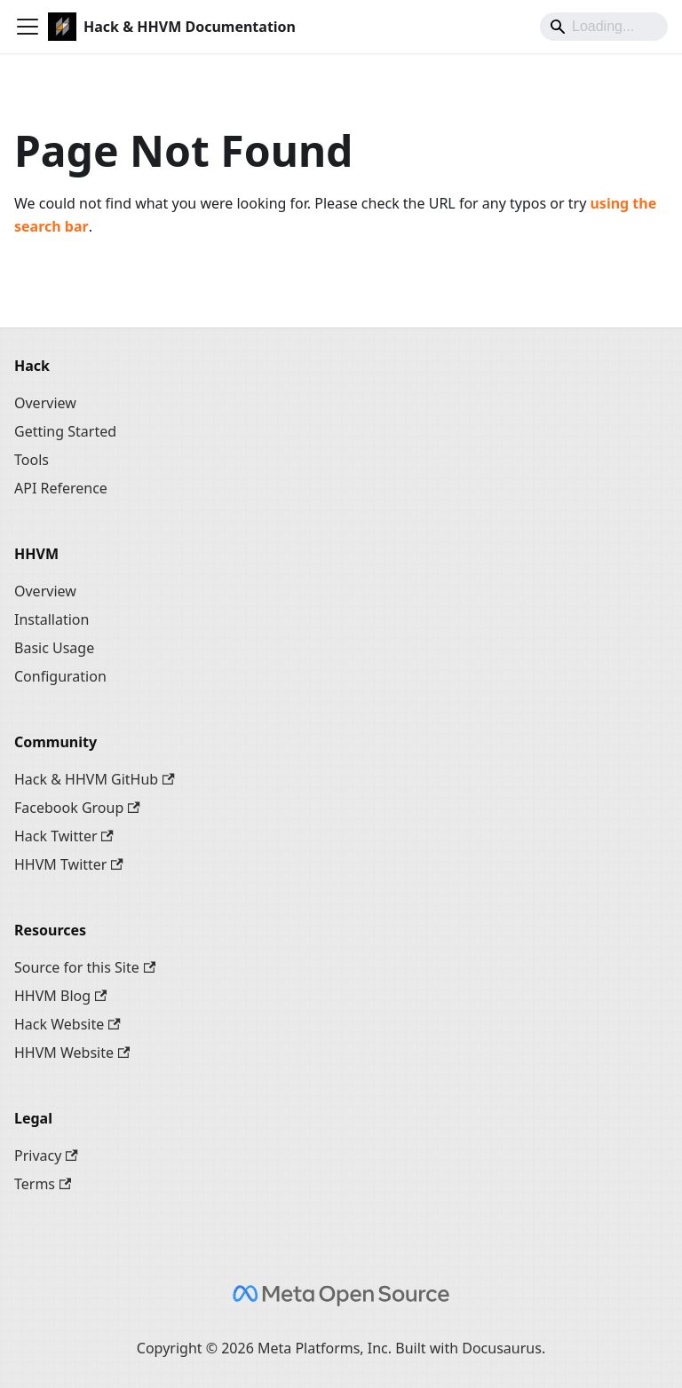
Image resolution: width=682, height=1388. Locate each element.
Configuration (60, 676)
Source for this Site (84, 967)
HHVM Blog (60, 996)
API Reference (60, 488)
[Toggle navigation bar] (27, 26)
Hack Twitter (64, 836)
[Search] (604, 26)
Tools (31, 459)
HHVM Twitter (68, 864)
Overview (45, 403)
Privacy (46, 1155)
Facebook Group (77, 807)
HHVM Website (72, 1052)
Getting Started (65, 431)
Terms (42, 1184)
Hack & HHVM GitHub (94, 779)
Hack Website (67, 1024)
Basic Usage (54, 648)
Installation (51, 619)
